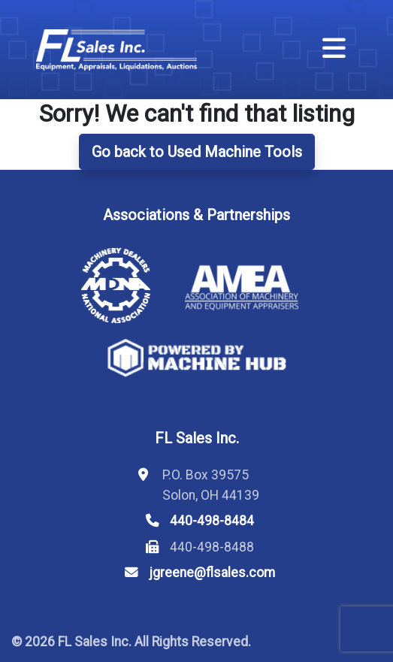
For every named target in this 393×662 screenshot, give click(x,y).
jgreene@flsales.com (212, 572)
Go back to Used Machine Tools (197, 152)
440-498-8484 (212, 520)
